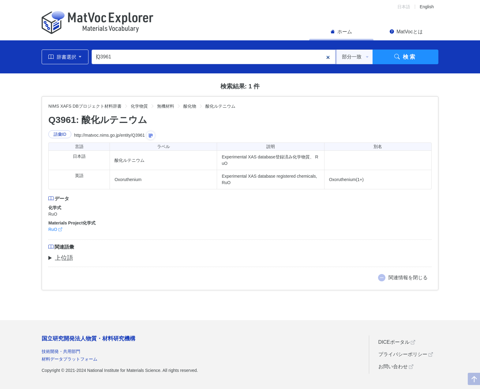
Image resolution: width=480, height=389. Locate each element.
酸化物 (189, 106)
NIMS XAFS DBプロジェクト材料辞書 (85, 106)
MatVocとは (406, 31)
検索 (405, 57)
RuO (55, 229)
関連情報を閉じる (408, 277)
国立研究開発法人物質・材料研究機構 (88, 338)
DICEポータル (396, 342)
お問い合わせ (395, 366)
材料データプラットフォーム (69, 359)
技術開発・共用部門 (61, 351)
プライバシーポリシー (405, 354)
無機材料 (165, 106)
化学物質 (139, 106)
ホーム (341, 31)
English (427, 6)
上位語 (64, 257)
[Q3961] (214, 57)
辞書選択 (65, 57)
